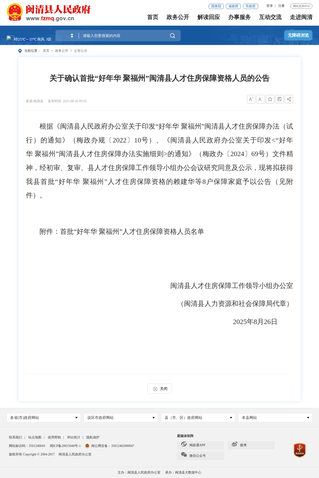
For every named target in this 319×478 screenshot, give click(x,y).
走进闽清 (301, 18)
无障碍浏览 (298, 35)
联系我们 (15, 437)
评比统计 (73, 437)
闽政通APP (193, 445)
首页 (152, 18)
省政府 (233, 6)
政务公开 (178, 18)
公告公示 (80, 51)
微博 (239, 445)
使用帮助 (54, 437)
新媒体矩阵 (185, 436)
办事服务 (239, 18)
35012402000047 (122, 446)
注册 (281, 6)
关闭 (159, 388)
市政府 (250, 6)
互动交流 (270, 18)
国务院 (216, 6)
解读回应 (208, 18)
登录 (269, 6)
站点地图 (34, 437)
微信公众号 (193, 456)
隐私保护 (93, 437)
